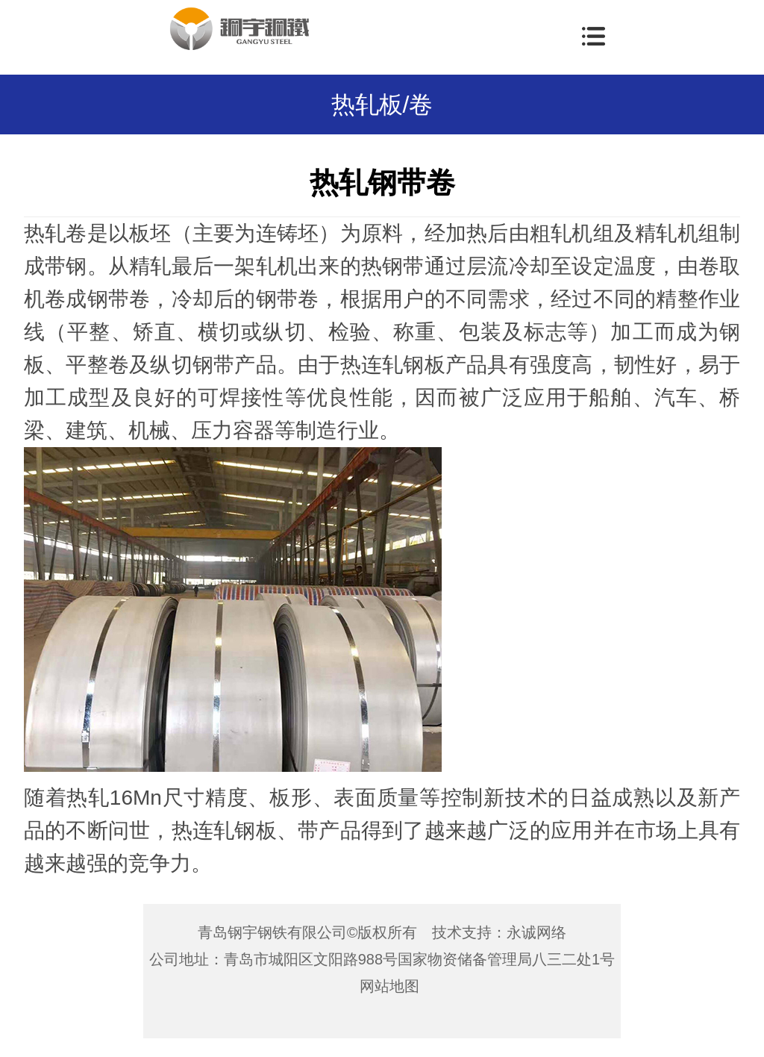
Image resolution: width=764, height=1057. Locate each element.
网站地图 (389, 986)
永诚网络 (536, 932)
